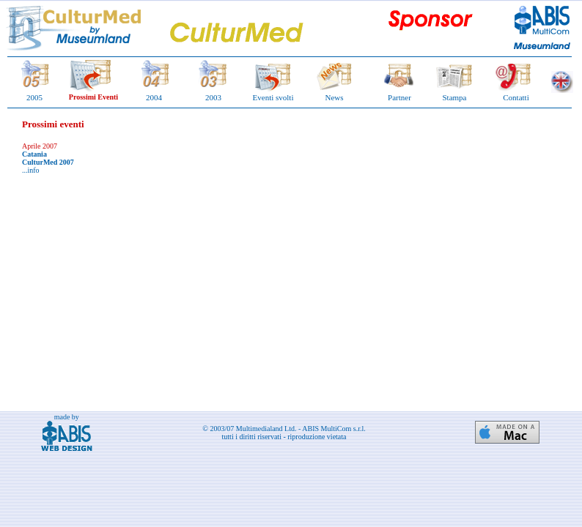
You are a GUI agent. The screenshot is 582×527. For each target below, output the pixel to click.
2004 (154, 97)
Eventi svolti (273, 97)
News (334, 97)
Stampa (455, 97)
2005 (34, 97)
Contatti (515, 97)
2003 (213, 97)
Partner (399, 97)
